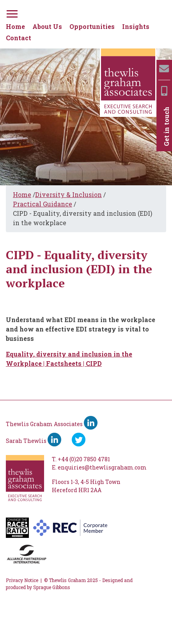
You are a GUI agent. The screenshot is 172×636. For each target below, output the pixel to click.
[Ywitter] (78, 439)
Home (15, 26)
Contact (18, 38)
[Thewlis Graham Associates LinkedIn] (91, 423)
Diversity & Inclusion (68, 194)
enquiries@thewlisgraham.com (102, 467)
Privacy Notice (22, 580)
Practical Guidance (42, 204)
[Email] (164, 68)
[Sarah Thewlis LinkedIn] (54, 439)
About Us (47, 26)
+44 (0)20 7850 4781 (84, 459)
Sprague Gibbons (51, 587)
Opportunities (92, 26)
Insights (135, 26)
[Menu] (11, 12)
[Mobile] (164, 90)
